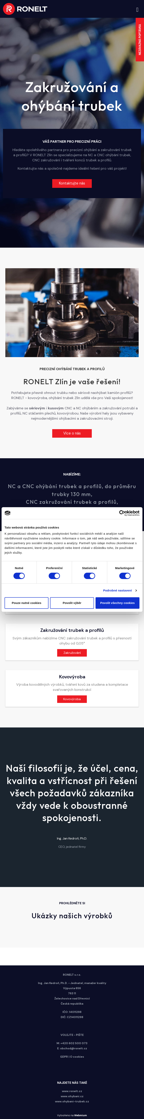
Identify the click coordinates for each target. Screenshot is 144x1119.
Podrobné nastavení (117, 590)
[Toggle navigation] (137, 9)
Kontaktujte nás (72, 183)
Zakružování (72, 653)
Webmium (80, 1115)
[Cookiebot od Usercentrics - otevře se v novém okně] (122, 513)
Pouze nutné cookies (26, 603)
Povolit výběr (72, 603)
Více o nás (72, 433)
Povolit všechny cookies (117, 603)
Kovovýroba (72, 699)
